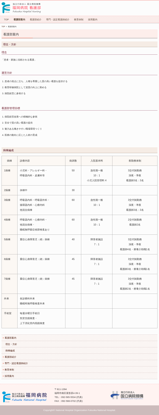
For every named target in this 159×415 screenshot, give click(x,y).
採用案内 (92, 19)
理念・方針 (11, 344)
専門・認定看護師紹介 (57, 19)
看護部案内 (19, 19)
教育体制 (78, 19)
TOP (6, 19)
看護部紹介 (35, 19)
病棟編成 (10, 350)
